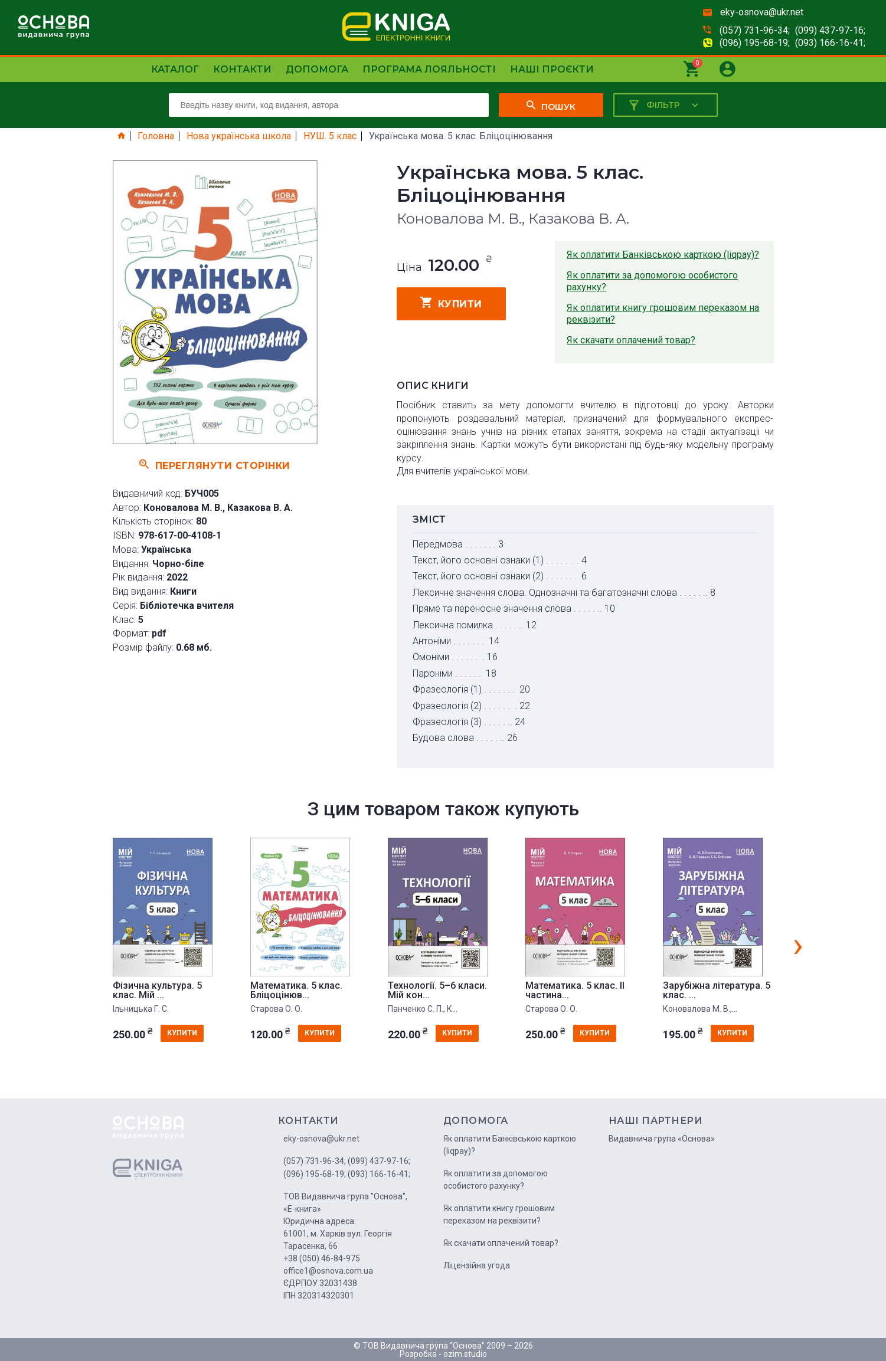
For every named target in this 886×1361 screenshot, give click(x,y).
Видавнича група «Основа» (662, 1138)
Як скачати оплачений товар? (631, 340)
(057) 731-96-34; (755, 30)
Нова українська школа (239, 136)
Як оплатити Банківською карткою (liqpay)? (663, 254)
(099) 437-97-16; (830, 30)
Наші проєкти (552, 69)
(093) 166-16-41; (830, 42)
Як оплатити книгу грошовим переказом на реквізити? (663, 313)
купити (451, 303)
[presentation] (798, 944)
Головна (156, 136)
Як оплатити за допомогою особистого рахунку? (652, 281)
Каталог (175, 69)
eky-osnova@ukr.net (761, 12)
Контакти (242, 69)
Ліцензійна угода (476, 1265)
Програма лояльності (429, 69)
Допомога (317, 69)
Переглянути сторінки (214, 464)
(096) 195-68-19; (755, 42)
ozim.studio (465, 1354)
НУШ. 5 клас (330, 136)
